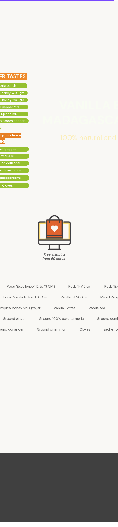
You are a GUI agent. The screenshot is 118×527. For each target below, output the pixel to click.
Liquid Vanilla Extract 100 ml (25, 297)
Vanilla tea (97, 308)
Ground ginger (14, 319)
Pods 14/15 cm (79, 287)
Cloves (85, 329)
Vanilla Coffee (64, 308)
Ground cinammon (51, 329)
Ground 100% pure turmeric (61, 319)
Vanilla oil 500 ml (74, 297)
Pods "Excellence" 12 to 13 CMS (31, 287)
